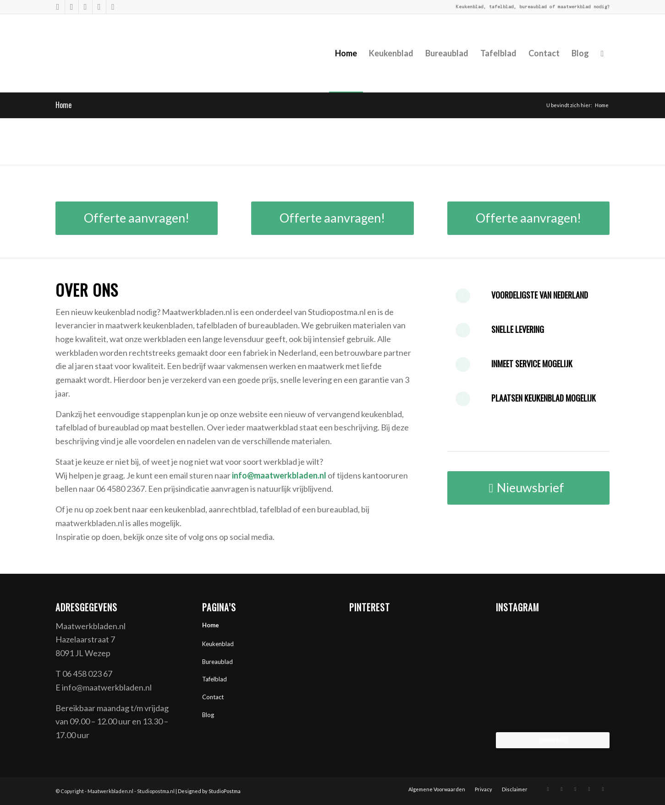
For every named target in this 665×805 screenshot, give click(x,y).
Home (63, 104)
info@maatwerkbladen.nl (279, 475)
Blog (208, 714)
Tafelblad (214, 679)
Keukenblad (218, 643)
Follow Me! (553, 739)
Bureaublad (217, 661)
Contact (213, 697)
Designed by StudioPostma (209, 791)
